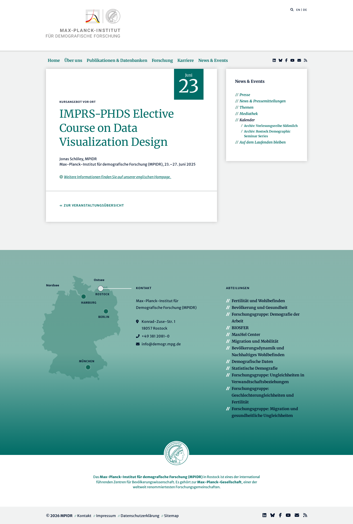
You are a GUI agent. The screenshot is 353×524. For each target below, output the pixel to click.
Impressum (106, 515)
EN (298, 9)
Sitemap (171, 515)
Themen (246, 107)
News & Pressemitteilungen (263, 101)
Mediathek (249, 113)
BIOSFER (240, 327)
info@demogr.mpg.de (161, 344)
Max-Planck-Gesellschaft (219, 482)
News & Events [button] (213, 60)
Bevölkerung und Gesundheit (259, 307)
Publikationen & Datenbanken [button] (117, 60)
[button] (292, 9)
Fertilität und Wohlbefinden (258, 300)
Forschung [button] (162, 60)
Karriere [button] (185, 60)
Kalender (247, 120)
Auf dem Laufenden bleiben (263, 142)
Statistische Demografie (255, 368)
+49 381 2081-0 (156, 336)
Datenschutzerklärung (140, 515)
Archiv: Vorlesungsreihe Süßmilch (271, 126)
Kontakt (84, 515)
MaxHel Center (246, 334)
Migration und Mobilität (255, 341)
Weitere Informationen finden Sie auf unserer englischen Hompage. (117, 177)
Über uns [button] (73, 60)
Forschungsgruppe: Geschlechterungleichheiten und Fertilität (263, 395)
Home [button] (54, 60)
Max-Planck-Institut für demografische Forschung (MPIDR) (151, 477)
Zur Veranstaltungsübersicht (94, 205)
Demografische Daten (252, 361)
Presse (245, 94)
